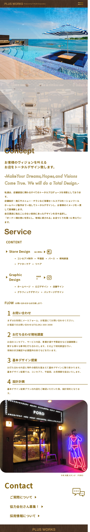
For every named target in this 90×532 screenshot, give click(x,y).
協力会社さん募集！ (26, 506)
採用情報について (25, 515)
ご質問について (23, 497)
